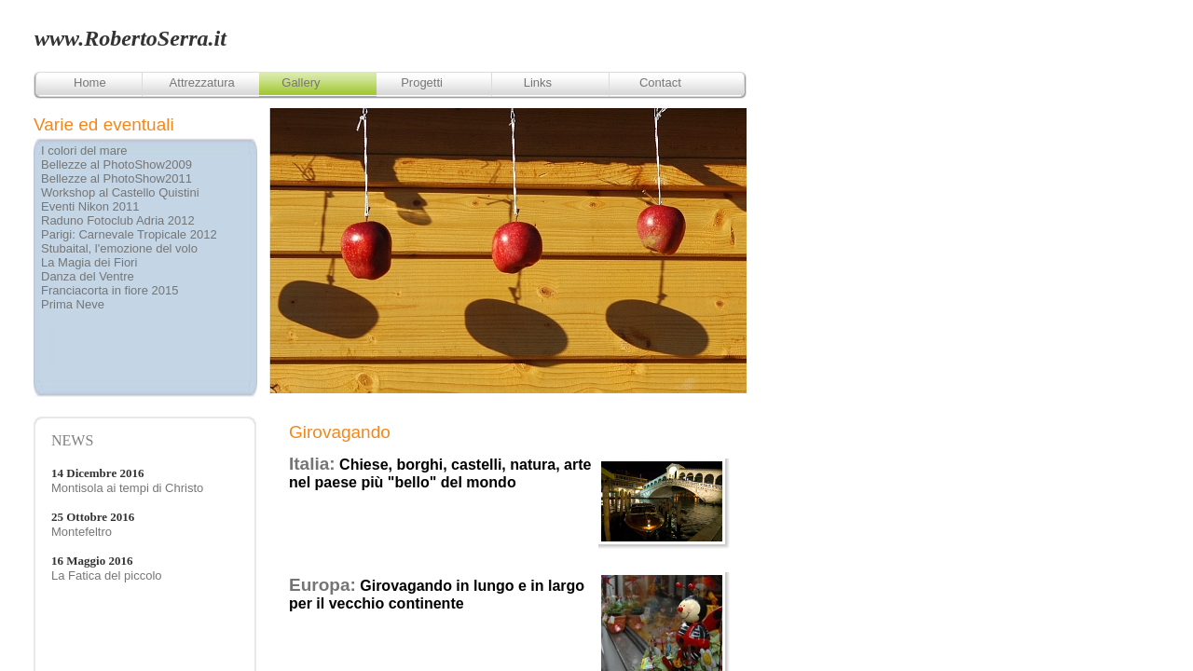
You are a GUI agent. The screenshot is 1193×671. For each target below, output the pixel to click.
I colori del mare (84, 150)
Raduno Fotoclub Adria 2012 (118, 220)
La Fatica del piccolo (106, 575)
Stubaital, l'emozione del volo (119, 248)
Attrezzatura (202, 82)
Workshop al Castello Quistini (120, 192)
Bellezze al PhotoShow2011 (116, 178)
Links (538, 82)
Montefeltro (81, 532)
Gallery (300, 82)
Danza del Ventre (87, 276)
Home (90, 82)
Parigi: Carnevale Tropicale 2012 (129, 234)
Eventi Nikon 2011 (90, 206)
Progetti (423, 82)
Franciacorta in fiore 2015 (109, 290)
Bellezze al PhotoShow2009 (116, 164)
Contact (660, 82)
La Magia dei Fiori (89, 262)
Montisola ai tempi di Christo (127, 488)
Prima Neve (72, 304)
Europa (319, 585)
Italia (309, 463)
